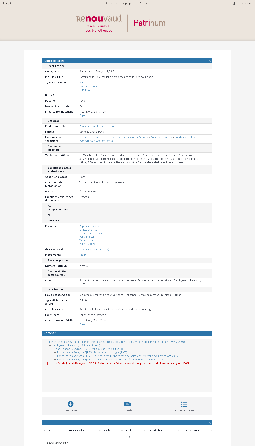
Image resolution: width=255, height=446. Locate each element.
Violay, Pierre (86, 240)
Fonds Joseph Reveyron (188, 137)
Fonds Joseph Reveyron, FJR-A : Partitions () (76, 345)
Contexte (50, 333)
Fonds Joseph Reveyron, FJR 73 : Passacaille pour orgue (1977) (92, 352)
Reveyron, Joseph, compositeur (97, 126)
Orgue (82, 254)
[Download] (70, 405)
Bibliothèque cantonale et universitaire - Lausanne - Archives (113, 137)
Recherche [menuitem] (111, 3)
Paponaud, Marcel (89, 226)
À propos (128, 3)
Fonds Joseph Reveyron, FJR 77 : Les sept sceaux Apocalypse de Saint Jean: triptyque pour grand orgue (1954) (119, 356)
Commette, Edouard (91, 233)
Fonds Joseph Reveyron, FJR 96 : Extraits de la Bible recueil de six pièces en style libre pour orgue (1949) (123, 363)
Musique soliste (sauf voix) (94, 249)
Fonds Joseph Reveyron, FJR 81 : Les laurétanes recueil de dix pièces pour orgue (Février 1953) (110, 359)
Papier (83, 115)
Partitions (84, 82)
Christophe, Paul (88, 229)
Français (7, 3)
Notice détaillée (54, 61)
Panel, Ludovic (87, 243)
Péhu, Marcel (86, 236)
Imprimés (84, 89)
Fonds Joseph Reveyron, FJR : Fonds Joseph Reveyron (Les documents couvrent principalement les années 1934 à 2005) (117, 341)
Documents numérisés (92, 86)
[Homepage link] (127, 22)
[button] (127, 405)
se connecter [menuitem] (244, 3)
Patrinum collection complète (96, 140)
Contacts (144, 3)
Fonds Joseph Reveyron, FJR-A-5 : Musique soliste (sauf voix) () (89, 349)
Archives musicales (161, 137)
